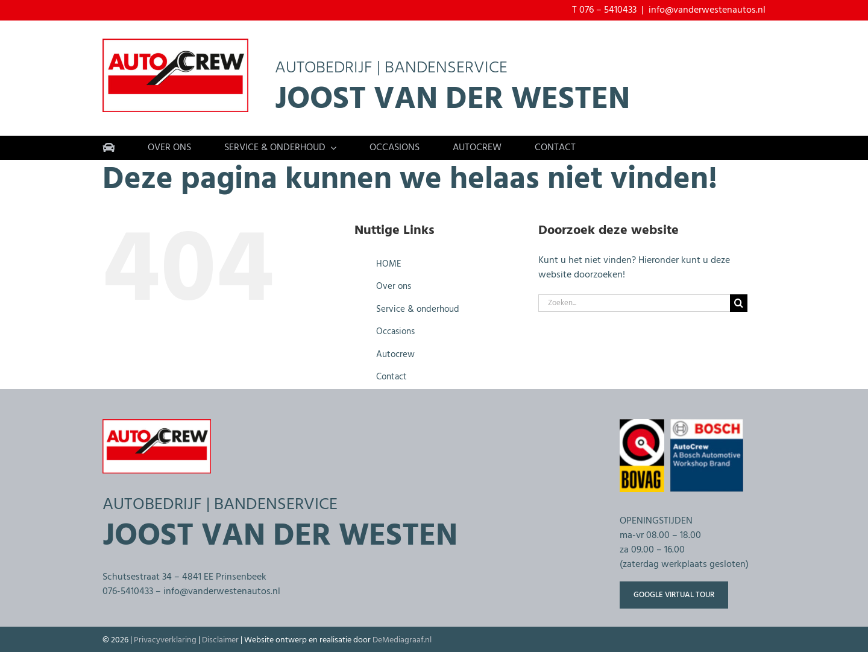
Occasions (395, 331)
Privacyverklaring (165, 640)
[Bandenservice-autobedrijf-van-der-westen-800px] (175, 43)
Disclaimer (220, 640)
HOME (388, 264)
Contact (391, 377)
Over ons (393, 286)
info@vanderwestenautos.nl (707, 10)
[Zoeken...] (634, 303)
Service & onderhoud (417, 309)
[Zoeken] (738, 303)
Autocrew (395, 354)
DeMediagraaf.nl (402, 640)
